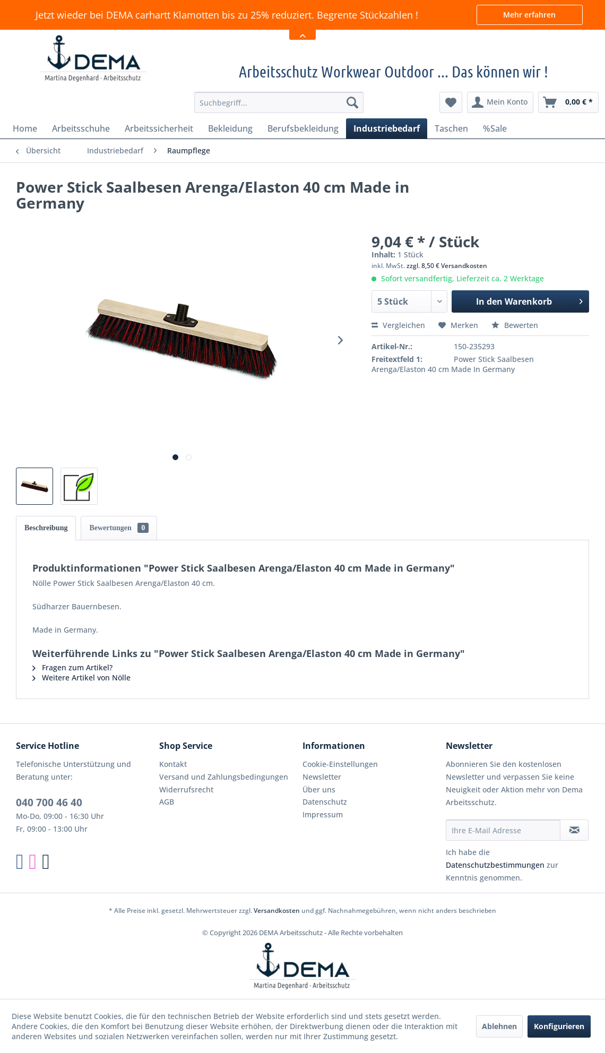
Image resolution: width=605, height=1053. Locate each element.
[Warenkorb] (568, 102)
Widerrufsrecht (186, 789)
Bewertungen (119, 528)
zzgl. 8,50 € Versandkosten (447, 265)
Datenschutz (324, 802)
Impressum (322, 814)
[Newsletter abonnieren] (574, 830)
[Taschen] (451, 128)
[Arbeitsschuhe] (81, 128)
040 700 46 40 (49, 802)
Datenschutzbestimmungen (495, 865)
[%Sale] (495, 128)
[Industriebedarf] (386, 128)
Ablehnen (499, 1026)
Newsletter (321, 777)
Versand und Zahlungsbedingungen (223, 777)
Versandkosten (277, 910)
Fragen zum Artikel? (72, 667)
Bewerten (514, 325)
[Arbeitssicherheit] (159, 128)
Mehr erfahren (529, 15)
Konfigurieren (559, 1026)
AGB (166, 802)
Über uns (318, 789)
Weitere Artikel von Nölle (81, 677)
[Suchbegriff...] (279, 102)
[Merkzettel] (450, 102)
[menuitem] (279, 102)
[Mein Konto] (500, 102)
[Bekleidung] (230, 128)
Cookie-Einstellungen (340, 764)
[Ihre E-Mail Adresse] (503, 830)
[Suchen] (352, 102)
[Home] (25, 128)
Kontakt (173, 764)
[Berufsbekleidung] (303, 128)
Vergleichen (398, 325)
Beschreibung (45, 528)
